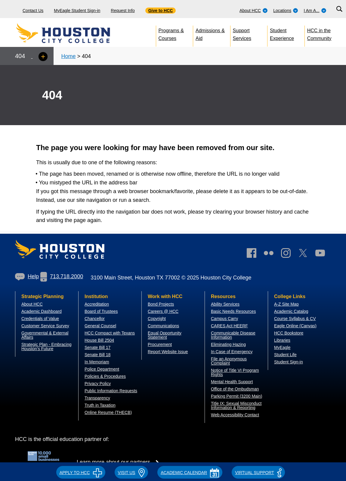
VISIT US (131, 472)
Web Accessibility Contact (235, 414)
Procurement (160, 344)
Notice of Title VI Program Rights (235, 372)
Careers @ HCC (163, 311)
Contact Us (33, 10)
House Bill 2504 (99, 340)
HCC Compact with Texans (110, 333)
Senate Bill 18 (97, 354)
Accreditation (97, 304)
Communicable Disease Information (233, 335)
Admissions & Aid (210, 33)
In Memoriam (97, 361)
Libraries (282, 340)
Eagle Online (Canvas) (295, 325)
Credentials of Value (40, 318)
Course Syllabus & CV (295, 318)
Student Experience (282, 33)
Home (68, 56)
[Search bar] (339, 9)
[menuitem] (253, 9)
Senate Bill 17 (97, 347)
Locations (285, 10)
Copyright (157, 318)
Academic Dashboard (41, 311)
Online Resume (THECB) (108, 412)
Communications (163, 325)
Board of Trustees (101, 311)
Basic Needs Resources (233, 311)
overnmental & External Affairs (44, 335)
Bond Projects (161, 304)
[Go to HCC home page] (76, 33)
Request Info (122, 10)
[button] (81, 471)
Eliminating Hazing (228, 344)
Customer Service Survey (45, 325)
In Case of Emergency (232, 351)
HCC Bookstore (288, 333)
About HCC (253, 10)
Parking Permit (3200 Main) (236, 396)
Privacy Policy (98, 383)
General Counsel (100, 325)
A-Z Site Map (286, 304)
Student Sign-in (288, 361)
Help (27, 276)
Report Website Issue (168, 351)
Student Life (285, 354)
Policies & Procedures (105, 376)
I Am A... (315, 10)
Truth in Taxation (100, 405)
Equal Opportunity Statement (164, 335)
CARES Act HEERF (229, 325)
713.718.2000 (61, 276)
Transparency (97, 398)
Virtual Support (258, 472)
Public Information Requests (111, 390)
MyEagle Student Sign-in (77, 10)
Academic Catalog (291, 311)
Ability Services (225, 304)
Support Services (242, 33)
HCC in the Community (319, 33)
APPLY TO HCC (81, 472)
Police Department (102, 369)
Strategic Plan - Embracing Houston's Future (46, 346)
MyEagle (282, 347)
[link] (289, 254)
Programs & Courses (171, 33)
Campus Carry (224, 318)
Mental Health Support (232, 381)
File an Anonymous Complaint (229, 360)
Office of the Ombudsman (235, 389)
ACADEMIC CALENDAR (190, 472)
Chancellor (95, 318)
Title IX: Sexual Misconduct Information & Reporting (236, 405)
